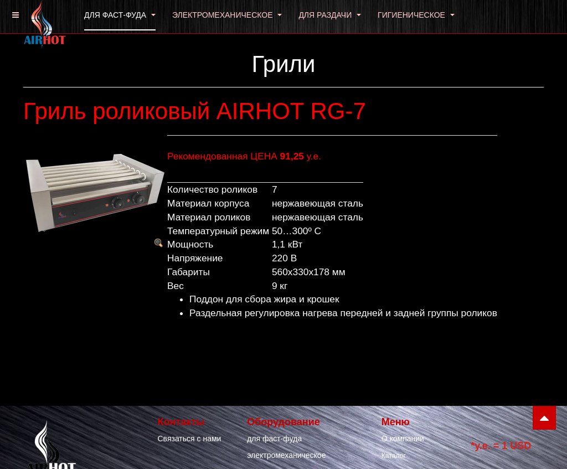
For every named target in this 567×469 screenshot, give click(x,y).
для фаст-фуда (274, 438)
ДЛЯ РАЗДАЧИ (329, 15)
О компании (403, 438)
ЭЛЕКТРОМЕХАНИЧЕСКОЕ (227, 15)
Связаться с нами (189, 438)
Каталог (394, 456)
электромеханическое (286, 455)
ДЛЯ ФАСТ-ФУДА (120, 15)
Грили (283, 64)
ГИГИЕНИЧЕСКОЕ (416, 15)
